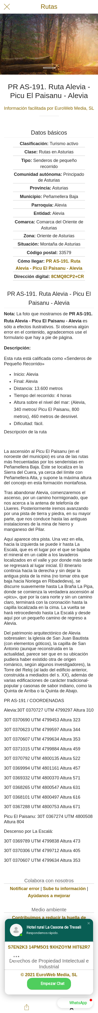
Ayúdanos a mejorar (49, 895)
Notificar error (24, 888)
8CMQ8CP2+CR (67, 276)
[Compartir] (26, 1007)
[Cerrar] (7, 7)
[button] (88, 923)
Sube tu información (64, 888)
